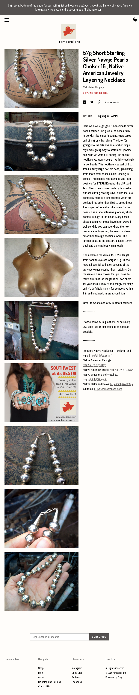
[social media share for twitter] (92, 102)
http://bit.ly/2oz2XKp (121, 384)
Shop (41, 668)
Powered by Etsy (113, 677)
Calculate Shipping (93, 87)
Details (88, 116)
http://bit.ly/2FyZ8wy (94, 365)
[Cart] (135, 21)
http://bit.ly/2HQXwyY (122, 370)
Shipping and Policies (49, 682)
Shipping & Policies (108, 116)
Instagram (77, 668)
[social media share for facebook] (85, 102)
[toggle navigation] (6, 20)
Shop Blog (77, 672)
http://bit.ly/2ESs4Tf (100, 355)
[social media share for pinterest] (99, 102)
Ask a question (112, 102)
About (41, 677)
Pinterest (76, 677)
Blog (40, 672)
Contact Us (44, 686)
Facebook (77, 682)
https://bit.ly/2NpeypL (95, 379)
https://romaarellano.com (108, 389)
